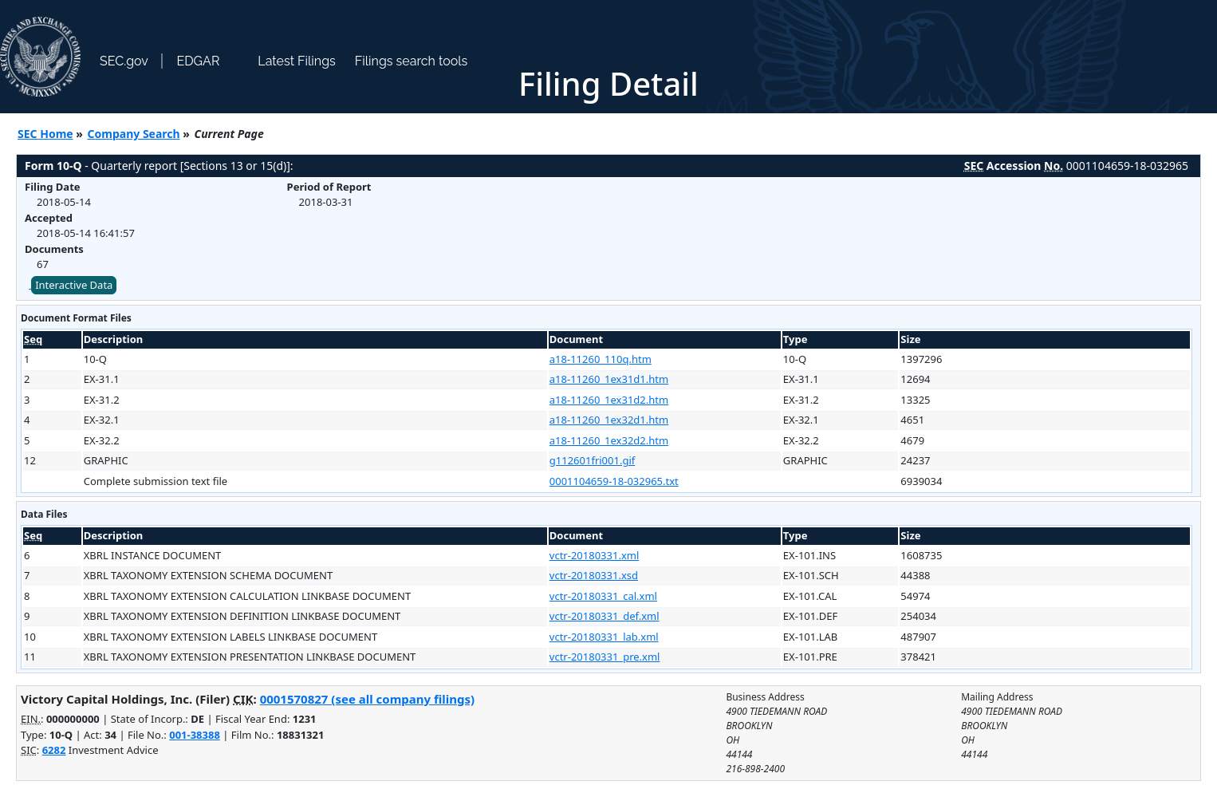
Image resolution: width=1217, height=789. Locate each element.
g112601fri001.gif (592, 460)
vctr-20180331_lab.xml (604, 636)
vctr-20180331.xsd (593, 575)
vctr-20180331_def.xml (604, 616)
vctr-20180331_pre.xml (604, 656)
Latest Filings (296, 61)
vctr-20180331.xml (594, 555)
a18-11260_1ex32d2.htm (608, 440)
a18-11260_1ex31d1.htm (608, 379)
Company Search (134, 133)
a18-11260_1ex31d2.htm (608, 400)
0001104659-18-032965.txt (614, 481)
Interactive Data (73, 285)
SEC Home (45, 133)
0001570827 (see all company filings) (367, 699)
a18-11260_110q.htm (600, 359)
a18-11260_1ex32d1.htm (608, 419)
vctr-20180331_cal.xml (603, 596)
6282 (54, 750)
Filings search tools (411, 61)
